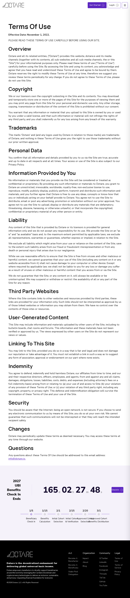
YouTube (103, 585)
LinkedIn (103, 562)
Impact (86, 558)
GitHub (102, 581)
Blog (85, 566)
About (85, 562)
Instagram (103, 570)
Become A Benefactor (73, 559)
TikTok (102, 577)
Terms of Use (119, 559)
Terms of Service (119, 566)
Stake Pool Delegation (73, 573)
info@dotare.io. (17, 458)
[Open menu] (125, 5)
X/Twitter (103, 558)
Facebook (103, 566)
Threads (103, 574)
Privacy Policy (118, 573)
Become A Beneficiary (73, 566)
